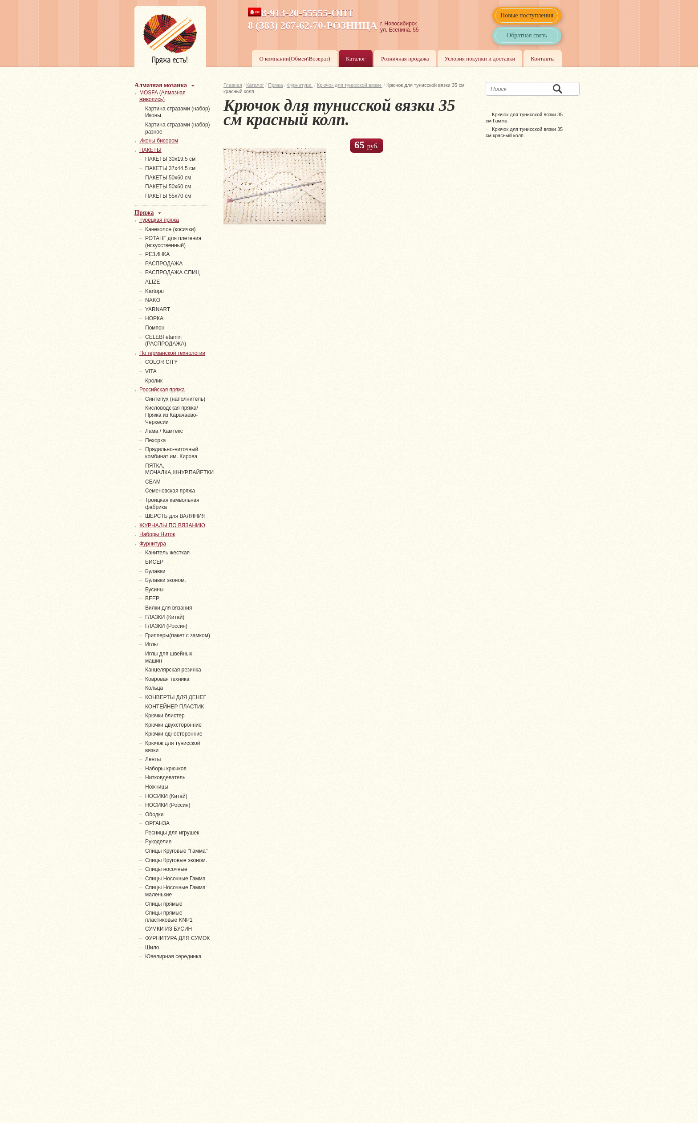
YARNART (157, 309)
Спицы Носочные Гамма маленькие (175, 891)
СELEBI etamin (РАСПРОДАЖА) (165, 340)
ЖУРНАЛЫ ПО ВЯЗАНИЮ (172, 525)
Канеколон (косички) (170, 229)
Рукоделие (158, 841)
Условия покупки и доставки (480, 58)
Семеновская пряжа (170, 491)
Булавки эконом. (165, 580)
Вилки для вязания (168, 608)
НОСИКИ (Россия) (168, 805)
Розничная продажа (405, 58)
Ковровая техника (167, 679)
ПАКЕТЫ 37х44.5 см (170, 168)
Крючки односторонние (174, 734)
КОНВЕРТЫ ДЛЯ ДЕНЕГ (175, 697)
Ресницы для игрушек (172, 833)
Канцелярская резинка (173, 670)
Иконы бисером (158, 141)
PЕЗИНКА (157, 254)
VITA (151, 371)
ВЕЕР (152, 598)
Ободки (154, 814)
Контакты (543, 58)
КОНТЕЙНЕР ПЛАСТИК (174, 707)
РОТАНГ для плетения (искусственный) (173, 241)
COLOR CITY (161, 362)
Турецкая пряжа (159, 220)
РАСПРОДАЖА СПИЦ (172, 272)
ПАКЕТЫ (150, 150)
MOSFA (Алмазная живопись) (162, 96)
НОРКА (154, 318)
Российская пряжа (162, 390)
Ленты (153, 759)
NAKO (152, 300)
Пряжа (275, 85)
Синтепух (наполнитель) (175, 399)
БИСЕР (154, 562)
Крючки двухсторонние (173, 725)
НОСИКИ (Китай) (166, 796)
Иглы (151, 644)
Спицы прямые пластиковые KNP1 (169, 916)
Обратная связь (527, 35)
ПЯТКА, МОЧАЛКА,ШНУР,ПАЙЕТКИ (179, 469)
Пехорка (155, 440)
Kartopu (154, 291)
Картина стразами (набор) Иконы (177, 112)
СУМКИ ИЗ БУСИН (168, 929)
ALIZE (152, 282)
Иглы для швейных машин (168, 657)
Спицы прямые (164, 904)
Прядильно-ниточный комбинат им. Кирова (171, 453)
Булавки (155, 571)
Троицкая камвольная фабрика (172, 503)
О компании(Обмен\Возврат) (294, 58)
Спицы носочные (166, 869)
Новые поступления (526, 15)
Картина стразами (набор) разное (177, 128)
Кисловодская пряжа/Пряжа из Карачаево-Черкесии (171, 415)
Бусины (154, 589)
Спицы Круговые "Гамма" (176, 851)
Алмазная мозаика (160, 85)
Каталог (355, 58)
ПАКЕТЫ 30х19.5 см (170, 159)
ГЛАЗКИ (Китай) (164, 617)
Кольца (154, 688)
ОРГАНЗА (157, 823)
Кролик (153, 381)
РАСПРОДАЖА (164, 263)
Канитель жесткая (167, 552)
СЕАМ (153, 482)
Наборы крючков (166, 768)
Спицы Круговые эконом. (176, 860)
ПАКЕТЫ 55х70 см (168, 196)
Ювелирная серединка (173, 956)
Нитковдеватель (165, 777)
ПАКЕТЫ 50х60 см (168, 178)
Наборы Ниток (157, 534)
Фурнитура (300, 85)
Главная (232, 85)
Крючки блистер (165, 715)
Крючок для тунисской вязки (349, 85)
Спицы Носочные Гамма (175, 878)
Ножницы (156, 787)
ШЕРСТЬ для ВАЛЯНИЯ (175, 516)
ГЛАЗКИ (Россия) (166, 626)
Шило (152, 947)
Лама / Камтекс (164, 431)
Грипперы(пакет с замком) (177, 635)
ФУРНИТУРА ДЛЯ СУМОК (177, 938)
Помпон (154, 328)
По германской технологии (172, 353)
